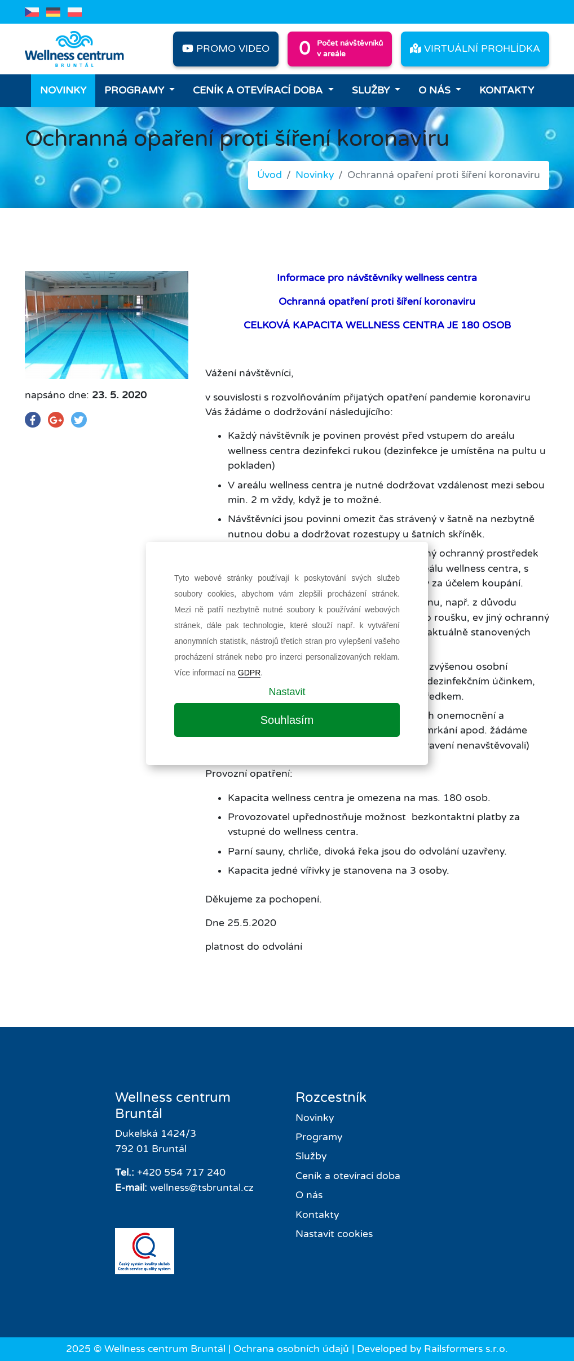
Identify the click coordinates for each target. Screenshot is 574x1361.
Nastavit (286, 691)
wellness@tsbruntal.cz (202, 1188)
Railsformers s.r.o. (466, 1349)
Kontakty (506, 90)
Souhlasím (287, 720)
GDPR (249, 672)
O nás (435, 90)
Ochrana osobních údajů (291, 1349)
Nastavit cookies (334, 1234)
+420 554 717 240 (181, 1172)
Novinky (63, 90)
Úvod (269, 175)
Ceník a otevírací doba (259, 90)
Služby (372, 90)
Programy (135, 90)
